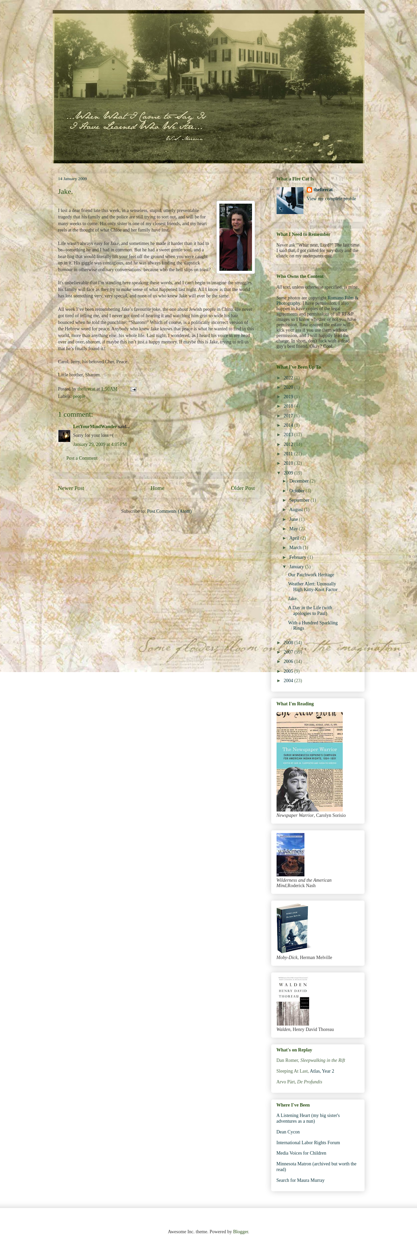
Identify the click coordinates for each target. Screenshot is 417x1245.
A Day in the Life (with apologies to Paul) (310, 610)
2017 (289, 415)
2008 (289, 642)
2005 (289, 671)
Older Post (243, 488)
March (296, 547)
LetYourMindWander (95, 426)
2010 (289, 463)
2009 (289, 472)
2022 (289, 377)
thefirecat (323, 189)
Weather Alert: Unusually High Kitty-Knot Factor (312, 586)
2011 (289, 453)
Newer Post (71, 488)
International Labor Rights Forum (308, 1142)
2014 (289, 425)
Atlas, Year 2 (322, 1071)
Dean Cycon (288, 1131)
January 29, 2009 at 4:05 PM (100, 444)
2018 (289, 406)
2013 (289, 434)
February (298, 557)
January (297, 566)
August (296, 509)
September (299, 500)
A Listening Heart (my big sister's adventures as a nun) (308, 1118)
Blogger (240, 1231)
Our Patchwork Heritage (311, 574)
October (297, 490)
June (294, 519)
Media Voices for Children (301, 1153)
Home (157, 488)
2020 (289, 387)
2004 (289, 680)
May (294, 528)
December (299, 481)
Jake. (292, 598)
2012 (289, 444)
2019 (289, 396)
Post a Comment (82, 458)
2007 (289, 652)
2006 (289, 661)
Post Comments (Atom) (169, 511)
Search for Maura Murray (301, 1180)
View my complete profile (331, 198)
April (294, 538)
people (79, 396)
